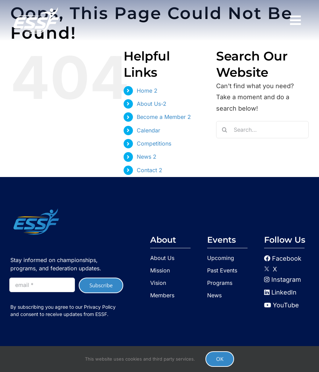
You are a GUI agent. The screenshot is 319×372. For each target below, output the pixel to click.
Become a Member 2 (164, 116)
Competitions (154, 143)
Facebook (286, 258)
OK (219, 358)
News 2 (146, 156)
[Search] (224, 129)
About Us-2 (151, 103)
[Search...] (262, 129)
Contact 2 (149, 170)
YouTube (281, 305)
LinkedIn (280, 292)
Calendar (148, 130)
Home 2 (147, 90)
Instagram (282, 279)
